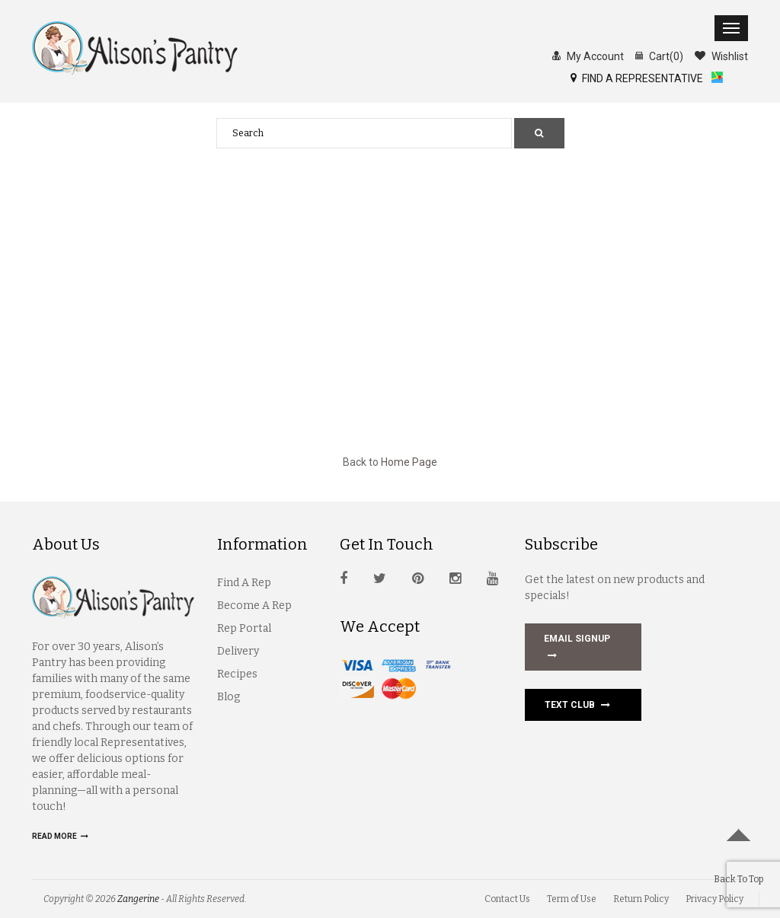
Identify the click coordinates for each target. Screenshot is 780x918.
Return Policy (641, 899)
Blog (228, 696)
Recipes (237, 674)
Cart (659, 55)
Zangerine (138, 899)
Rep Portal (244, 628)
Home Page (409, 462)
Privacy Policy (714, 899)
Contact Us (507, 899)
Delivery (238, 651)
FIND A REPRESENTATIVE (641, 77)
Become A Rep (254, 605)
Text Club (577, 704)
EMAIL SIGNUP (577, 648)
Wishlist (721, 55)
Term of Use (571, 899)
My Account (588, 55)
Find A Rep (244, 582)
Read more (60, 836)
